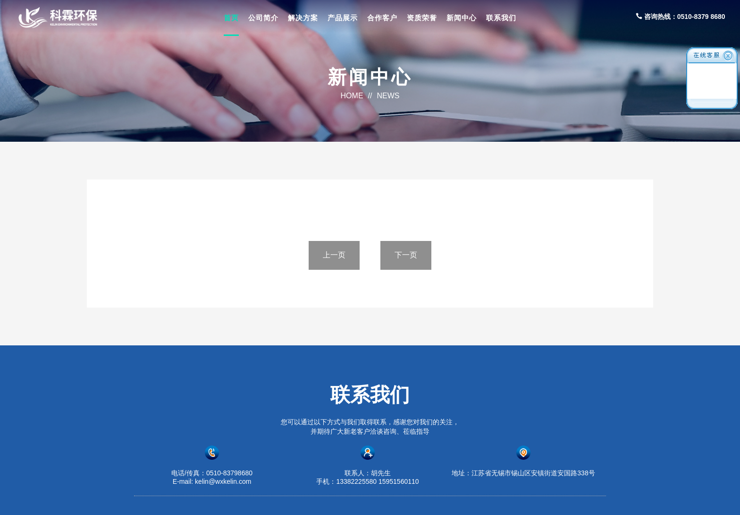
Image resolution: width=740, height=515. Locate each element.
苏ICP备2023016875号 (468, 499)
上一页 (334, 255)
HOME (352, 96)
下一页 (406, 255)
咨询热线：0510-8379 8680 (680, 16)
